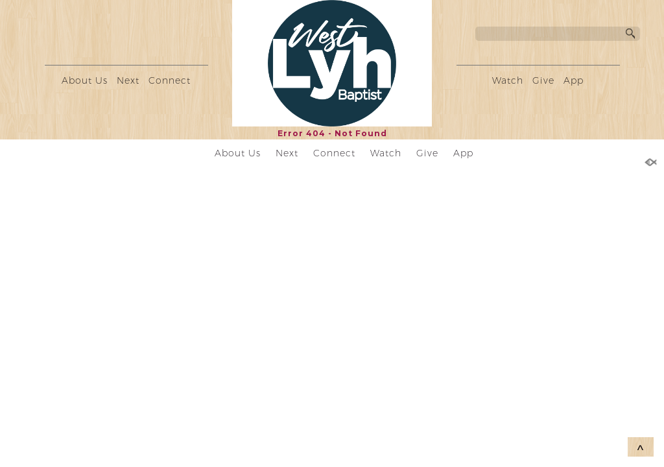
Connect (169, 80)
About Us (85, 80)
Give (543, 80)
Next (128, 80)
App (573, 80)
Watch (507, 80)
